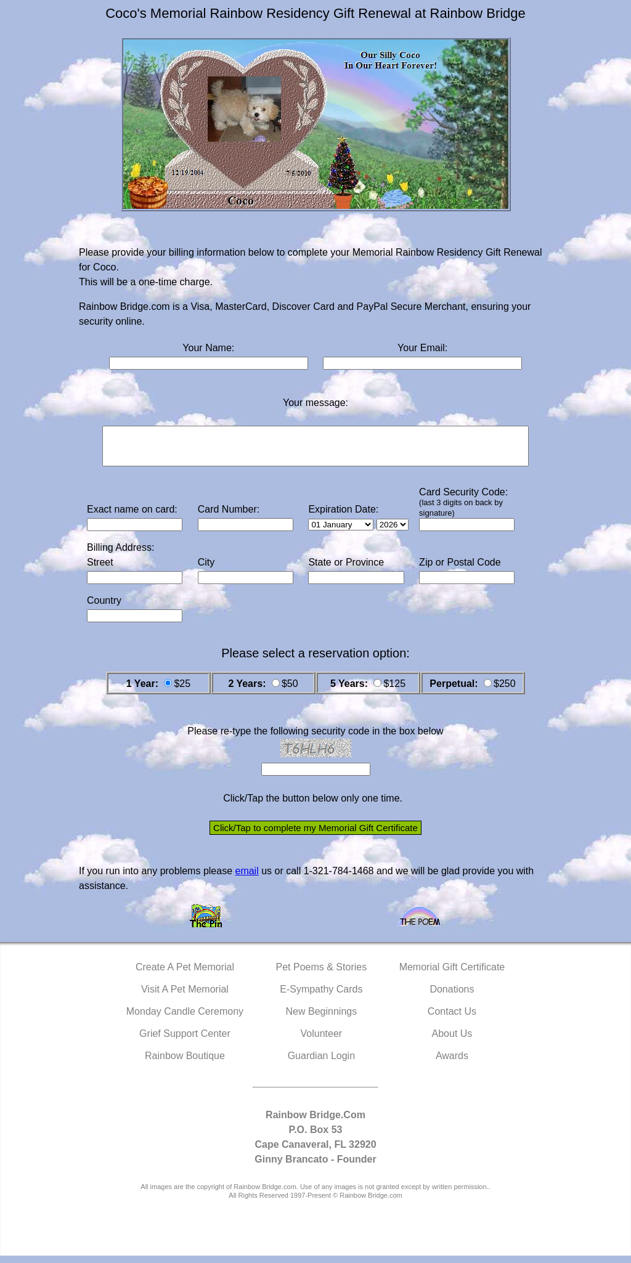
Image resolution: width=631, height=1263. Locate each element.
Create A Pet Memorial (185, 974)
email (246, 878)
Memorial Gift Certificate (452, 974)
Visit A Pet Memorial (185, 996)
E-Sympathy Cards (321, 996)
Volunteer (322, 1041)
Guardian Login (321, 1063)
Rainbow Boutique (185, 1063)
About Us (452, 1041)
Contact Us (452, 1018)
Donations (451, 996)
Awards (452, 1063)
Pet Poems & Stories (321, 974)
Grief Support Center (184, 1041)
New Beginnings (321, 1018)
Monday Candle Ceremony (184, 1018)
